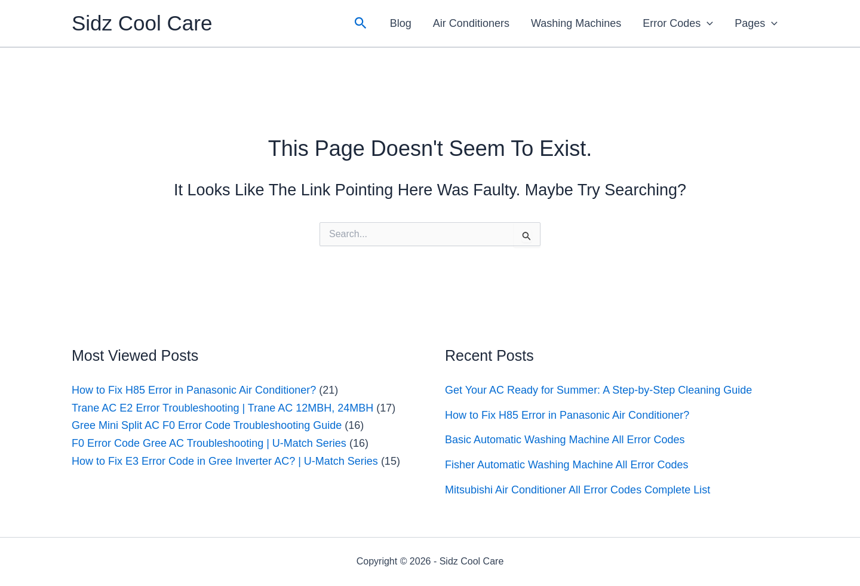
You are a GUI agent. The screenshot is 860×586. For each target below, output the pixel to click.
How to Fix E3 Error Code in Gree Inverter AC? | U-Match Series (225, 461)
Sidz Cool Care (142, 23)
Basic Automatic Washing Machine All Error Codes (565, 440)
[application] (707, 23)
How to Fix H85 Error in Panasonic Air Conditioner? (194, 390)
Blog (400, 23)
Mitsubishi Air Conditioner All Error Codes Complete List (577, 490)
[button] (360, 23)
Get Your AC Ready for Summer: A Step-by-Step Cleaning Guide (598, 390)
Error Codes (678, 23)
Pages (756, 23)
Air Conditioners (471, 23)
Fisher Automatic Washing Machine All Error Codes (567, 465)
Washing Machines (576, 23)
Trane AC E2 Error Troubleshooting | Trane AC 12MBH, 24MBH (222, 408)
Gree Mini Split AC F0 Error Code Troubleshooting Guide (207, 425)
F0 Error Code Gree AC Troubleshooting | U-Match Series (209, 443)
